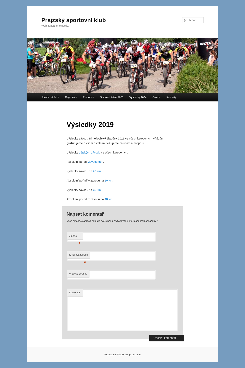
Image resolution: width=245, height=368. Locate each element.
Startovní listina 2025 (111, 97)
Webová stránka (78, 273)
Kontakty (171, 97)
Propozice (88, 97)
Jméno (75, 237)
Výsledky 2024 (137, 97)
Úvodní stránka (50, 97)
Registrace (71, 97)
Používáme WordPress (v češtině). (122, 354)
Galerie (156, 97)
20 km (97, 171)
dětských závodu (89, 152)
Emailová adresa (78, 255)
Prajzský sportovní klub (73, 20)
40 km (97, 189)
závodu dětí (95, 161)
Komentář (74, 292)
